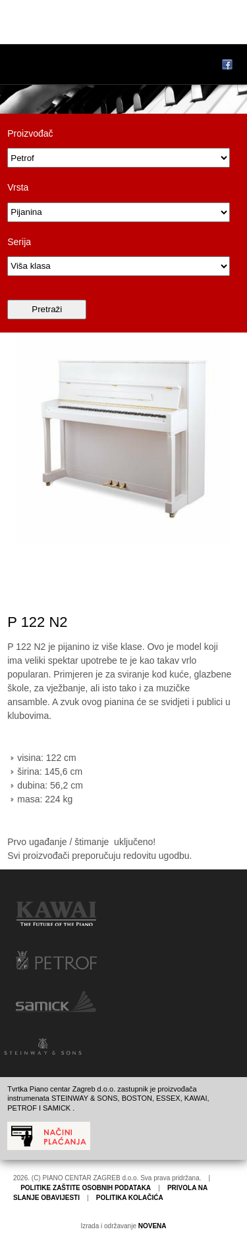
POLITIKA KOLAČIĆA (129, 1197)
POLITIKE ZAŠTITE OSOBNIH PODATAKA (85, 1187)
